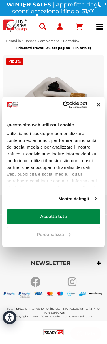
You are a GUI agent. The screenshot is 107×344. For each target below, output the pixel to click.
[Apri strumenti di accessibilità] (9, 317)
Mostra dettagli (73, 198)
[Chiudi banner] (98, 105)
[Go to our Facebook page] (35, 282)
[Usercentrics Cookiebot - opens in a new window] (65, 105)
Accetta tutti (53, 216)
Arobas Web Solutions (77, 316)
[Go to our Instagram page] (72, 282)
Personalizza (54, 234)
